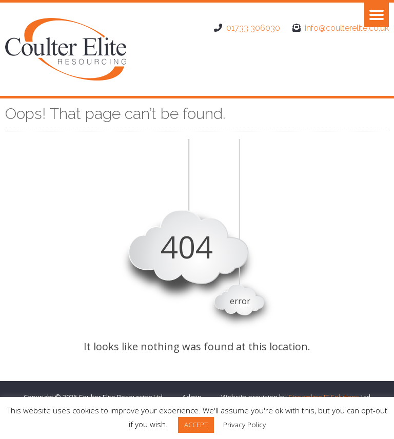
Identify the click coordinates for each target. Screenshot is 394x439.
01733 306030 (253, 28)
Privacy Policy (244, 424)
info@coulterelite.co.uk (347, 28)
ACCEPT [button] (196, 424)
